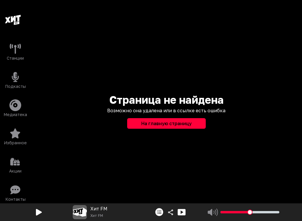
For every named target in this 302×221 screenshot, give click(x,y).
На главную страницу (166, 123)
